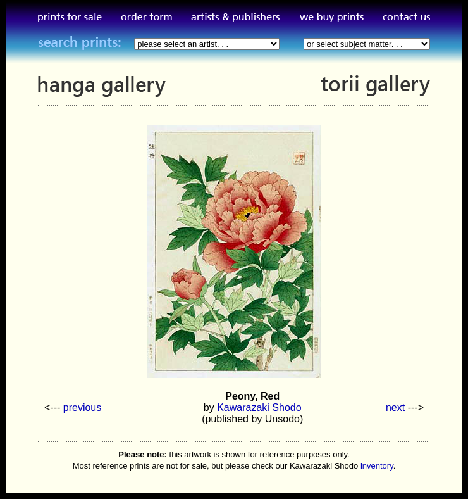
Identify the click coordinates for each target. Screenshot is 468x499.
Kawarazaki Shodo (259, 407)
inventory (376, 466)
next (395, 407)
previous (82, 407)
